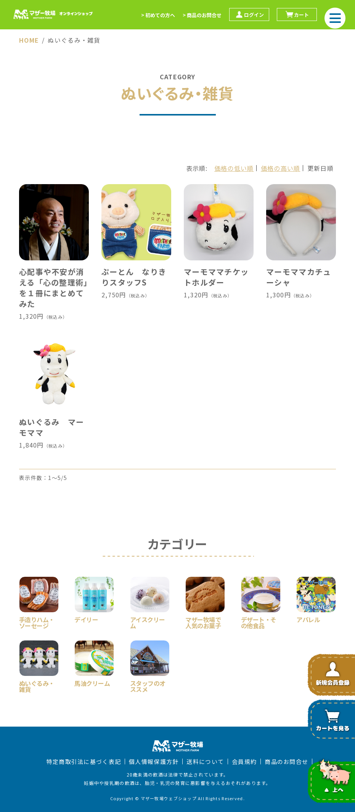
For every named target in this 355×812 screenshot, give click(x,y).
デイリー (86, 619)
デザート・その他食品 (258, 622)
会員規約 (244, 761)
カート (296, 14)
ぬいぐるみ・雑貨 (37, 685)
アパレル (308, 619)
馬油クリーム (92, 682)
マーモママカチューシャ (298, 277)
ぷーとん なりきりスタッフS (133, 277)
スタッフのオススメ (147, 685)
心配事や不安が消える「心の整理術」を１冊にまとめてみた (53, 287)
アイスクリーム (147, 622)
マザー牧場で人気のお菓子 (203, 622)
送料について (205, 761)
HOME (29, 40)
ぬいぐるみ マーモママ (51, 427)
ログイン (249, 14)
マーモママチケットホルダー (216, 277)
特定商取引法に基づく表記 (84, 761)
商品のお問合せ (286, 761)
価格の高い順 (280, 168)
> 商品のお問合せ (202, 15)
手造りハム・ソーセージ (37, 622)
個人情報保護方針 (153, 761)
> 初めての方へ (158, 15)
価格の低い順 (234, 168)
